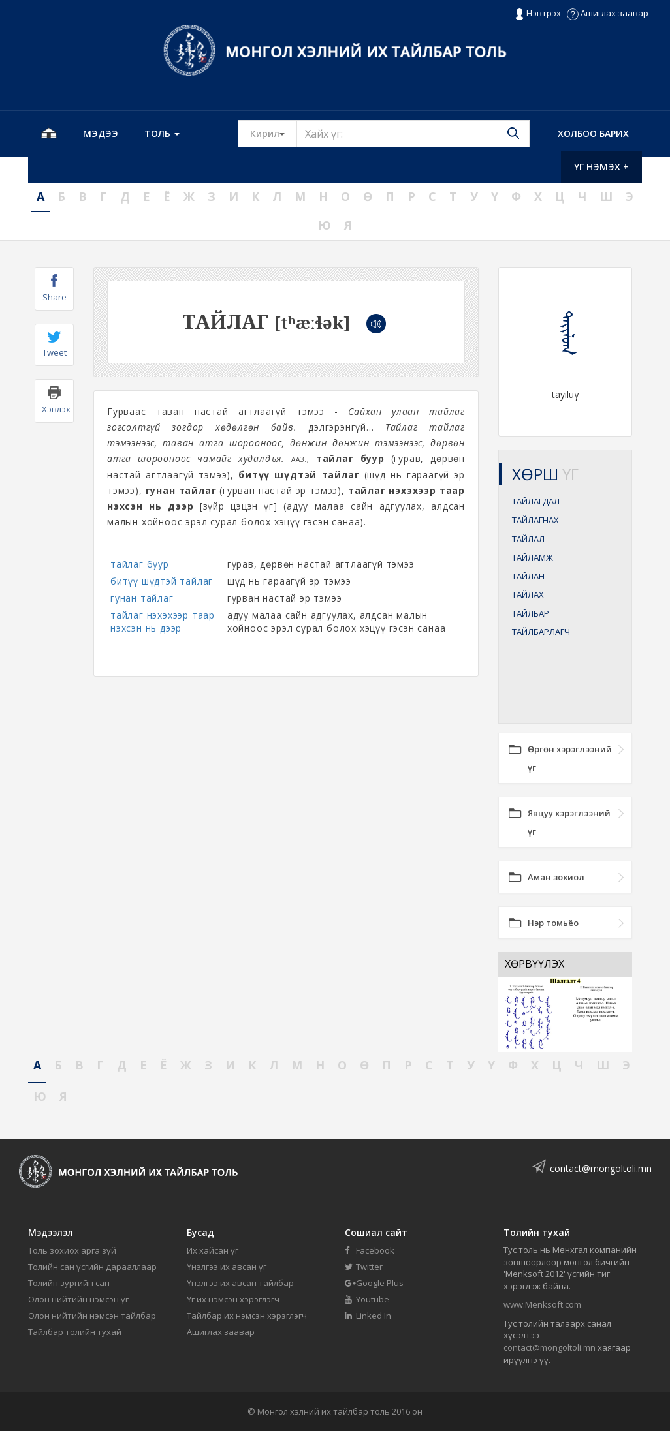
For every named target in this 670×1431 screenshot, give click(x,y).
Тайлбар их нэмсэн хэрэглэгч (247, 1315)
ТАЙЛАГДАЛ (536, 501)
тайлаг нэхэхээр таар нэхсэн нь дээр (162, 621)
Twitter (364, 1266)
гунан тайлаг (142, 598)
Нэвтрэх (538, 13)
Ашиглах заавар (607, 13)
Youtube (367, 1299)
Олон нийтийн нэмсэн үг (78, 1299)
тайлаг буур (139, 564)
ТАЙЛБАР (530, 613)
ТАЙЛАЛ (528, 539)
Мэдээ (100, 133)
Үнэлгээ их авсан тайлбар (240, 1283)
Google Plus (374, 1283)
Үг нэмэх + (601, 167)
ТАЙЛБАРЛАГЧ (541, 632)
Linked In (368, 1315)
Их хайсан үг (212, 1250)
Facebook (369, 1250)
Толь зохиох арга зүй (72, 1250)
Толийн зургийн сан (69, 1283)
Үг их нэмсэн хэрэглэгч (233, 1299)
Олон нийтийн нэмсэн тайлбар (92, 1315)
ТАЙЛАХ (528, 594)
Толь (162, 133)
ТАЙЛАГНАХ (535, 520)
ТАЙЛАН (528, 576)
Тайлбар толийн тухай (74, 1332)
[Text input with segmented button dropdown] (413, 133)
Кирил (273, 133)
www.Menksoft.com (542, 1304)
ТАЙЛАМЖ (532, 557)
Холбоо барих (593, 133)
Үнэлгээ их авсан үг (226, 1266)
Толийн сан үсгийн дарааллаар (92, 1266)
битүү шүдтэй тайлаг (161, 581)
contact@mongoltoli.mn (601, 1168)
